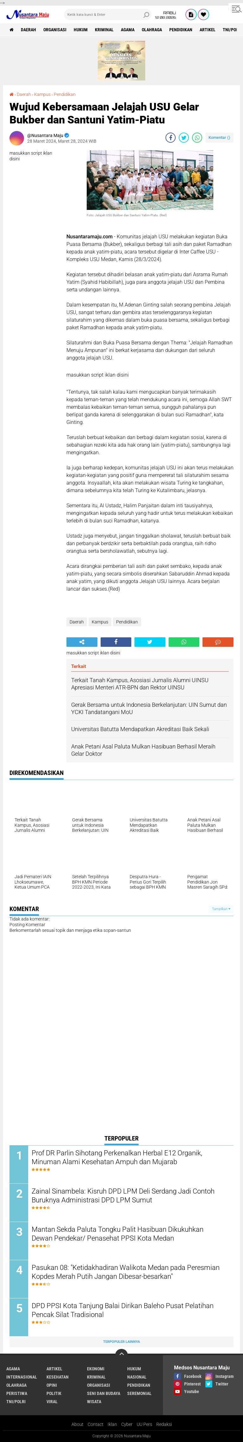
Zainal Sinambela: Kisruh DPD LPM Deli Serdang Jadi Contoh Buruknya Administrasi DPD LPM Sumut (123, 1195)
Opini (52, 1385)
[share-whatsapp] (197, 138)
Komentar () (219, 137)
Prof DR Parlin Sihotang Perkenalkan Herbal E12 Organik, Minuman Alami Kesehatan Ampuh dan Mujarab (117, 1157)
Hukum (81, 29)
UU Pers (144, 1424)
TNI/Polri (16, 1401)
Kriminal (104, 29)
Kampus (42, 94)
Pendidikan (180, 29)
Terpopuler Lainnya (121, 1342)
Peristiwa (16, 1393)
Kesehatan (58, 1376)
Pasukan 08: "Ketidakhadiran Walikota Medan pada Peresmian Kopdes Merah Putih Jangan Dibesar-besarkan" (126, 1272)
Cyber (127, 1424)
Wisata (94, 1401)
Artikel (207, 29)
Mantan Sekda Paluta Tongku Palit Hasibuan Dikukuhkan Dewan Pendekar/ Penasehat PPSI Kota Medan (117, 1233)
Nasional (136, 1376)
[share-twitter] (184, 138)
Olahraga (152, 29)
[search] (108, 14)
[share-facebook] (170, 138)
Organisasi (54, 29)
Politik (54, 1393)
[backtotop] (121, 1355)
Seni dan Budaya (103, 1393)
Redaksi (164, 1424)
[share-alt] (81, 642)
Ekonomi (95, 1368)
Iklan (112, 1424)
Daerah (28, 29)
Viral (52, 1401)
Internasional (21, 1376)
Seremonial (139, 1393)
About (78, 1424)
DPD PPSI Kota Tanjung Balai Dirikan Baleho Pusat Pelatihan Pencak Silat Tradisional (123, 1310)
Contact (95, 1424)
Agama (127, 29)
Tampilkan (221, 909)
